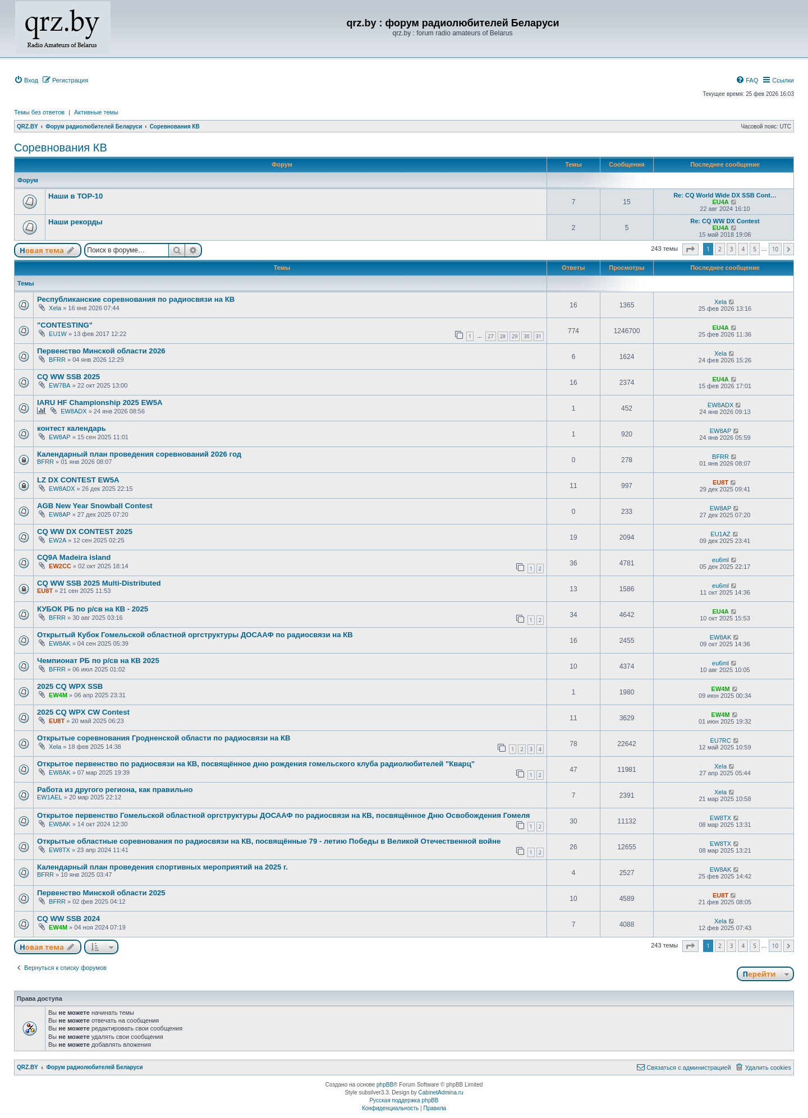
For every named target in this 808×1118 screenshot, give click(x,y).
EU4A (720, 202)
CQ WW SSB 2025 (68, 376)
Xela (55, 308)
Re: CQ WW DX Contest (724, 221)
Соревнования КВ (60, 147)
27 (490, 336)
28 (503, 336)
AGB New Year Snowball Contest (95, 506)
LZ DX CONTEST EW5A (78, 480)
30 (526, 336)
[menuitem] (26, 80)
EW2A (57, 540)
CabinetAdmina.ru (441, 1092)
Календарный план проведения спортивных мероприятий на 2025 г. (162, 867)
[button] (690, 249)
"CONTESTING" (65, 325)
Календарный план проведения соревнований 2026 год (139, 454)
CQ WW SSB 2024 (68, 918)
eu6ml (720, 559)
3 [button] (731, 249)
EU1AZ (720, 534)
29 (514, 336)
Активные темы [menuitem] (96, 112)
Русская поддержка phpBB (403, 1100)
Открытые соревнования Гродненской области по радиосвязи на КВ (164, 738)
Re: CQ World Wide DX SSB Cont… (725, 195)
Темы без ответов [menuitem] (39, 112)
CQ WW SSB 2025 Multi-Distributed (99, 583)
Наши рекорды (75, 222)
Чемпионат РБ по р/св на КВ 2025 (98, 660)
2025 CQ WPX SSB (70, 686)
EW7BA (60, 385)
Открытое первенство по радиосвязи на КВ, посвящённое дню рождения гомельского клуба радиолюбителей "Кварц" (256, 764)
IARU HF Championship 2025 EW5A (100, 402)
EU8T (720, 482)
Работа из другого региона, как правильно (115, 789)
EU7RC (720, 740)
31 (538, 336)
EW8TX (720, 818)
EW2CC (60, 566)
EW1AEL (49, 797)
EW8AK (60, 643)
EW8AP (60, 437)
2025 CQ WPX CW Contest (83, 712)
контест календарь (71, 428)
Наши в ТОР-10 (75, 196)
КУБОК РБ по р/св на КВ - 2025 (92, 609)
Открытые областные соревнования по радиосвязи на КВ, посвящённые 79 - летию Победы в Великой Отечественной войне (269, 841)
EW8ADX (73, 411)
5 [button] (754, 249)
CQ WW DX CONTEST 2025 (84, 531)
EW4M (58, 695)
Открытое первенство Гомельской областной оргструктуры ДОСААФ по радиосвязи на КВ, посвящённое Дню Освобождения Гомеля (283, 815)
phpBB (385, 1085)
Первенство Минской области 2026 (101, 351)
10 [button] (775, 249)
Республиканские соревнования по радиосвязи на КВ (136, 299)
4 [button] (743, 249)
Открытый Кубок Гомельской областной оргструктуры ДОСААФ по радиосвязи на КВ (195, 635)
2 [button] (720, 249)
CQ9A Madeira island (74, 557)
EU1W (58, 333)
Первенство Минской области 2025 (101, 893)
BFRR (57, 359)
